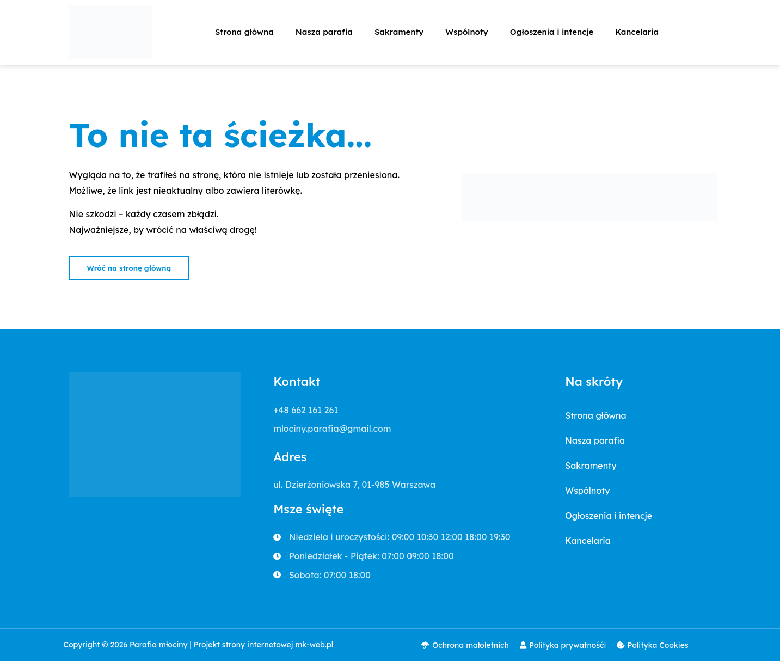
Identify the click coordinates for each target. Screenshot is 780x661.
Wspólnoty (466, 32)
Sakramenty (398, 32)
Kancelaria (637, 32)
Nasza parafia (324, 32)
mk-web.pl (314, 645)
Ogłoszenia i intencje (552, 32)
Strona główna (244, 32)
